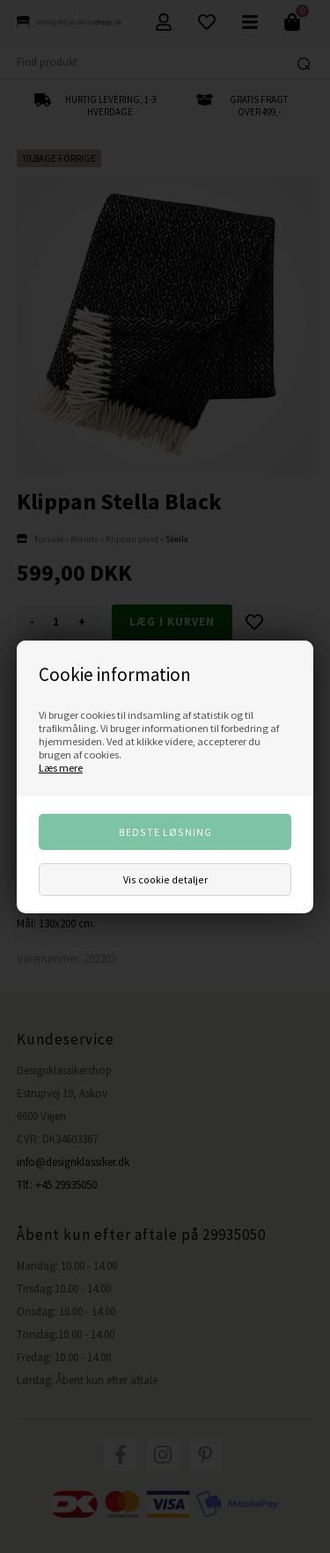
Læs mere (61, 767)
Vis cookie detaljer (165, 879)
